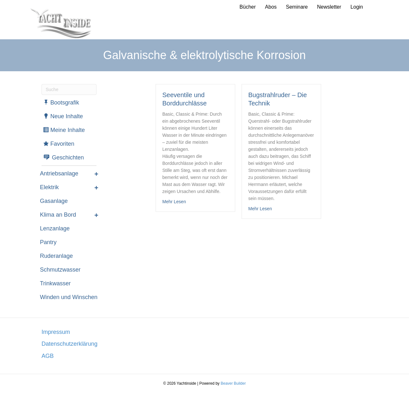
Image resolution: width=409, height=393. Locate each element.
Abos (270, 7)
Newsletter (329, 7)
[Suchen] (69, 89)
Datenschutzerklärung (69, 344)
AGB (48, 356)
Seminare (297, 7)
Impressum (56, 332)
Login (357, 7)
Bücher (248, 7)
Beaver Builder (233, 383)
